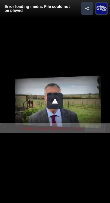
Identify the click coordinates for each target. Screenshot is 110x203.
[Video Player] (55, 101)
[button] (55, 101)
